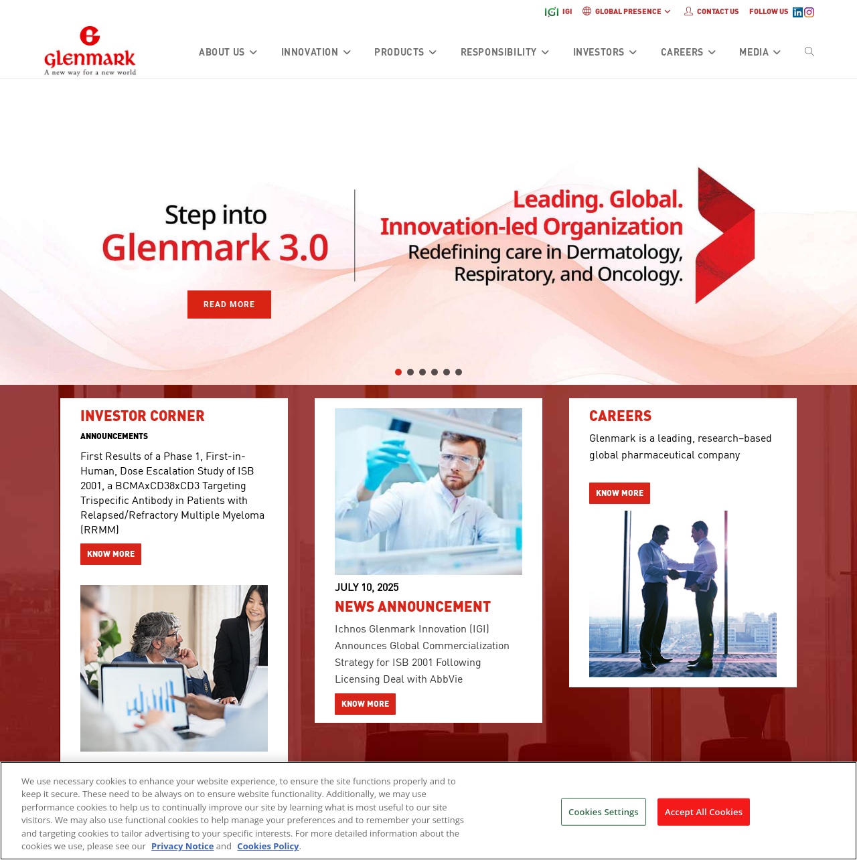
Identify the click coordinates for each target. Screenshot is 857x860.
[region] (428, 232)
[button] (20, 232)
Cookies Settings (603, 819)
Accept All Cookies (704, 819)
